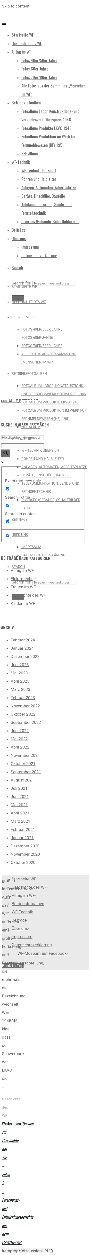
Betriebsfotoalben (28, 903)
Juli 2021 (19, 788)
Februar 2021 (23, 829)
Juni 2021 (20, 796)
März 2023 (20, 689)
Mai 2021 (19, 804)
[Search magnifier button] (5, 453)
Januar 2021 (22, 837)
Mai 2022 (19, 738)
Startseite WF (24, 878)
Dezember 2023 (25, 656)
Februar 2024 (23, 640)
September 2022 (26, 722)
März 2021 (20, 821)
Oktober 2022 (23, 714)
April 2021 (20, 813)
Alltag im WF (22, 570)
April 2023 (20, 681)
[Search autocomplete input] (22, 445)
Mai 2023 (19, 673)
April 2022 (20, 747)
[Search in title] (7, 488)
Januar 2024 (22, 648)
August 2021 (22, 780)
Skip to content (15, 6)
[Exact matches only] (7, 472)
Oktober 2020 (23, 862)
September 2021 (26, 771)
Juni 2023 (20, 664)
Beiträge (19, 920)
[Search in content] (7, 505)
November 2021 (25, 755)
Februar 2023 (23, 697)
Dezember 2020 (25, 846)
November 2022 (25, 705)
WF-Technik (22, 911)
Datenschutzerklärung (32, 944)
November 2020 (25, 854)
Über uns (20, 928)
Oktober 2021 (23, 763)
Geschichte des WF (28, 595)
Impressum (22, 936)
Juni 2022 (20, 730)
